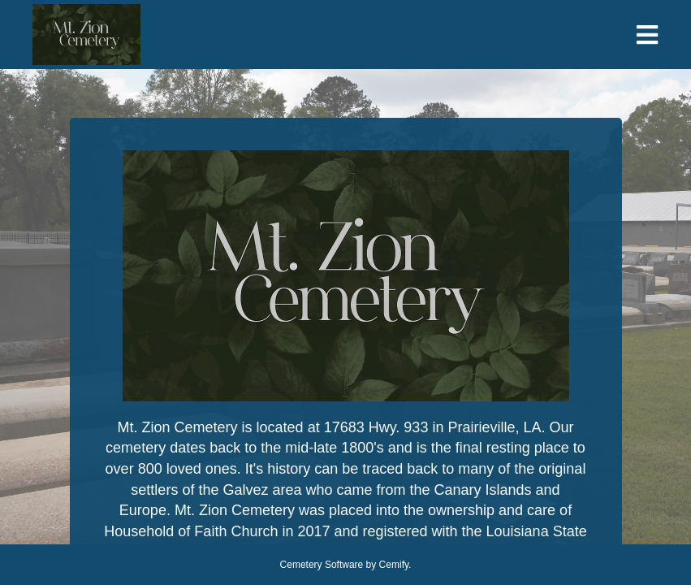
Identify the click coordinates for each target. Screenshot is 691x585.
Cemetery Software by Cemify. (346, 564)
